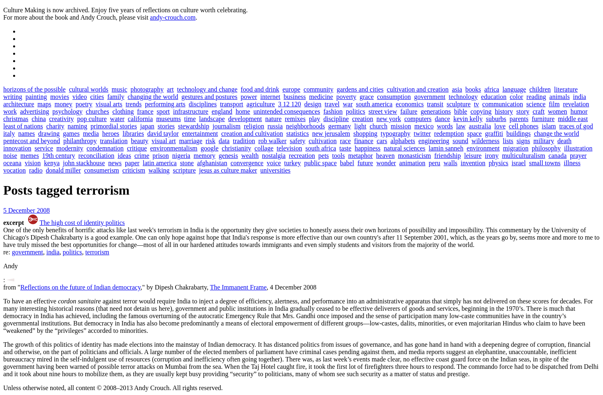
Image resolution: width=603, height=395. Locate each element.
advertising (34, 111)
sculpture (459, 104)
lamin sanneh (446, 148)
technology (463, 96)
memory (204, 155)
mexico (424, 126)
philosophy (546, 148)
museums (168, 118)
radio (36, 170)
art (170, 89)
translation (114, 140)
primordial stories (113, 126)
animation (412, 162)
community (318, 89)
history (504, 111)
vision (32, 162)
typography (395, 133)
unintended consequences (286, 111)
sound (460, 140)
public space (320, 162)
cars (382, 140)
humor (578, 111)
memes (29, 155)
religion (254, 126)
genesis (228, 155)
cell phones (523, 126)
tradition (244, 140)
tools (338, 155)
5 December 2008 (26, 210)
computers (418, 118)
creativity (61, 118)
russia (275, 126)
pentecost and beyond (31, 140)
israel (519, 162)
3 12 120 (289, 104)
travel (332, 104)
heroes (110, 133)
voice (274, 162)
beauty (139, 140)
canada (558, 155)
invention (473, 162)
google (210, 148)
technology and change (207, 89)
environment (483, 148)
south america (374, 104)
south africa (321, 148)
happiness (367, 148)
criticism (133, 170)
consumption (394, 96)
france (145, 111)
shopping (365, 133)
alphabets (402, 140)
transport (231, 104)
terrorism (97, 252)
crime (141, 155)
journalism (226, 126)
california (140, 118)
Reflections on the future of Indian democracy (80, 287)
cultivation (322, 140)
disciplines (202, 104)
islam (549, 126)
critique (137, 148)
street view (383, 111)
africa (491, 89)
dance (442, 118)
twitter (422, 133)
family (115, 96)
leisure (473, 155)
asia (457, 89)
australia (480, 126)
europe (292, 89)
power (249, 96)
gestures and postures (209, 96)
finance (364, 140)
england (222, 111)
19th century (58, 155)
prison (161, 155)
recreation (302, 155)
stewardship (193, 126)
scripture (184, 170)
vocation (14, 170)
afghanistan (212, 162)
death (564, 140)
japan (147, 126)
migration (516, 148)
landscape (212, 118)
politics (355, 111)
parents (518, 118)
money (63, 104)
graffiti (494, 133)
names (26, 133)
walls (450, 162)
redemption (449, 133)
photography (147, 89)
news (115, 162)
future (365, 162)
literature (566, 89)
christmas (15, 118)
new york (388, 118)
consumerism (101, 170)
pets (323, 155)
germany (339, 126)
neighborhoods (305, 126)
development (245, 118)
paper (132, 162)
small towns (544, 162)
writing (12, 96)
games (71, 133)
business (295, 96)
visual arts (109, 104)
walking (159, 170)
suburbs (496, 118)
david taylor (163, 133)
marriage (190, 140)
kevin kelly (468, 118)
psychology (67, 111)
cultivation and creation (418, 89)
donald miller (63, 170)
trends (134, 104)
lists (508, 140)
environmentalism (174, 148)
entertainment (200, 133)
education (493, 96)
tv (476, 104)
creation (363, 118)
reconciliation (97, 155)
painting (36, 96)
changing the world (153, 96)
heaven (385, 155)
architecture (18, 104)
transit (435, 104)
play (314, 118)
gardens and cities (360, 89)
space (474, 133)
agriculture (261, 104)
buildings (518, 133)
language (514, 89)
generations (436, 111)
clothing (123, 111)
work (10, 111)
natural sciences (404, 148)
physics (499, 162)
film (554, 104)
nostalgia (274, 155)
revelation (576, 104)
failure (408, 111)
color (516, 96)
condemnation (105, 148)
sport (163, 111)
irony (492, 155)
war (348, 104)
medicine (321, 96)
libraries (133, 133)
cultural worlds (88, 89)
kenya (52, 162)
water (117, 118)
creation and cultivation (252, 133)
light (360, 126)
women (557, 111)
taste (345, 148)
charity (55, 126)
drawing (48, 133)
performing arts (165, 104)
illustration (578, 148)
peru (434, 162)
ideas (124, 155)
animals (559, 96)
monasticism (414, 155)
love (500, 126)
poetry (84, 104)
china (39, 118)
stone (187, 162)
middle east (573, 118)
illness (572, 162)
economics (409, 104)
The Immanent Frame (238, 287)
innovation (17, 148)
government (429, 96)
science (535, 104)
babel (347, 162)
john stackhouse (84, 162)
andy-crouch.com (173, 17)
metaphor (360, 155)
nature (273, 118)
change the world (556, 133)
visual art (164, 140)
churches (97, 111)
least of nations (23, 126)
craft (538, 111)
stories (166, 126)
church (378, 126)
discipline (336, 118)
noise (10, 155)
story (522, 111)
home (243, 111)
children (540, 89)
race (345, 140)
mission (401, 126)
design (313, 104)
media (91, 133)
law (461, 126)
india (579, 96)
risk (211, 140)
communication (502, 104)
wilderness (486, 140)
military (543, 140)
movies (59, 96)
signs (523, 140)
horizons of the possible (34, 89)
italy (9, 133)
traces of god (576, 126)
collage (263, 148)
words (445, 126)
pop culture (91, 118)
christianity (236, 148)
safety (297, 140)
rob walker (272, 140)
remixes (295, 118)
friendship (447, 155)
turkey (292, 162)
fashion (332, 111)
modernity (69, 148)
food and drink (260, 89)
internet (270, 96)
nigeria (181, 155)
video (79, 96)
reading (536, 96)
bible (460, 111)
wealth (250, 155)
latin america (160, 162)
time (190, 118)
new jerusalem (331, 133)
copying (481, 111)
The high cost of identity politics (82, 222)
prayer (578, 155)
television (289, 148)
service (43, 148)
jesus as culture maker (228, 170)
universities (275, 170)
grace (367, 96)
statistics (297, 133)
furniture (543, 118)
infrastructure (190, 111)
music (119, 89)
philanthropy (80, 140)
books (473, 89)
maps (45, 104)
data (224, 140)
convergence (246, 162)
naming (77, 126)
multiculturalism (523, 155)
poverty (346, 96)
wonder (386, 162)
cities (97, 96)
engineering (434, 140)
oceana (12, 162)
